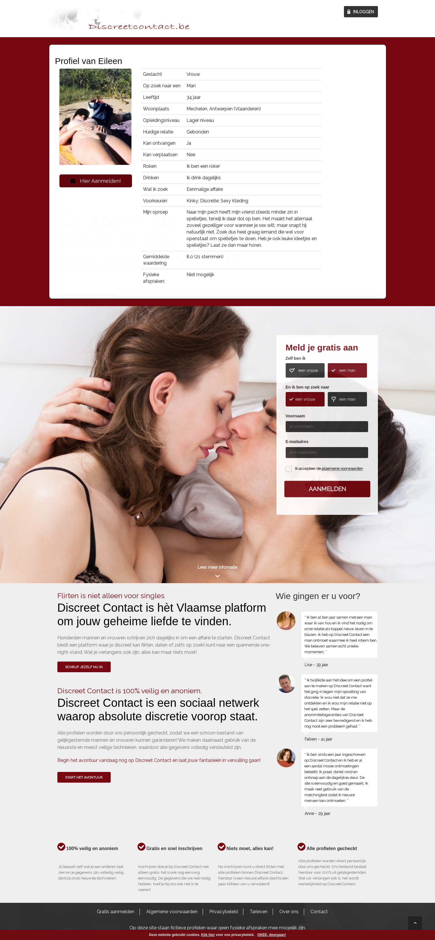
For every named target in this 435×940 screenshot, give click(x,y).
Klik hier (208, 935)
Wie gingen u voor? (86, 421)
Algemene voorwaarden (171, 911)
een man (347, 370)
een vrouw (308, 370)
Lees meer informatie (217, 567)
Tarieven (259, 911)
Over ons (289, 911)
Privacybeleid (223, 911)
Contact (319, 911)
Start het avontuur (84, 777)
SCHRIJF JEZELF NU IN (84, 667)
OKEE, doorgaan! (271, 935)
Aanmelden (327, 488)
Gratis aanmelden (115, 911)
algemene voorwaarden (342, 469)
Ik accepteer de (329, 469)
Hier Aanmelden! (95, 181)
